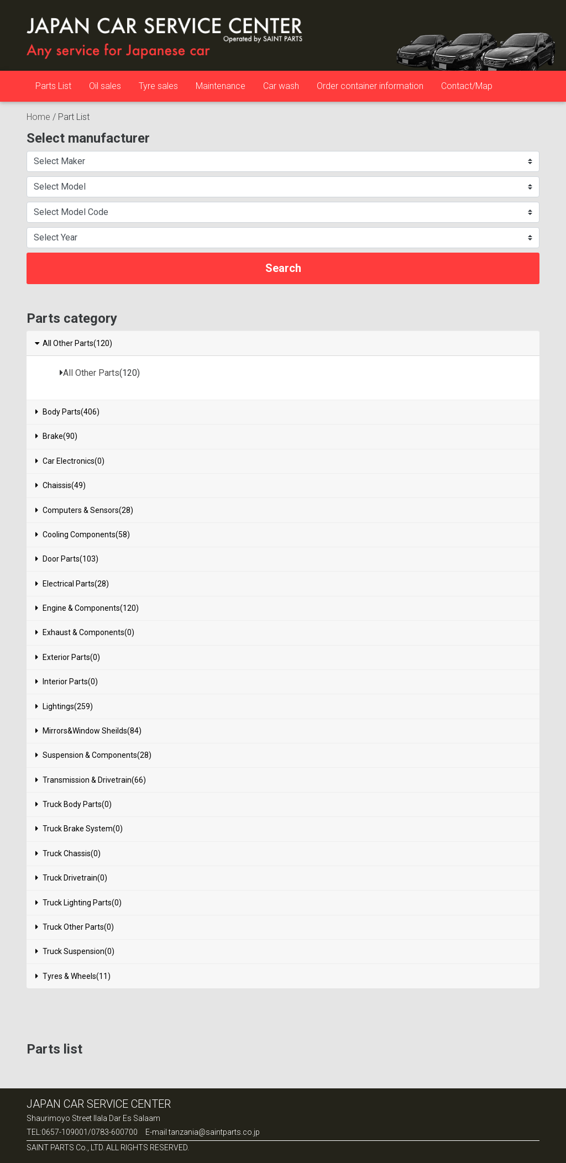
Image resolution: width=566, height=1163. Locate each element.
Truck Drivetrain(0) (71, 877)
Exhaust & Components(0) (84, 632)
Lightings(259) (64, 706)
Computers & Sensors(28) (84, 510)
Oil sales (105, 86)
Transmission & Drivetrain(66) (90, 780)
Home (38, 117)
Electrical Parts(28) (72, 583)
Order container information (370, 86)
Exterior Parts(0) (67, 657)
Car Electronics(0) (69, 461)
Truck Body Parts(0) (73, 804)
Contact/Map (466, 86)
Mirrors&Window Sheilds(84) (88, 730)
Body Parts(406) (67, 411)
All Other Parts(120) (73, 343)
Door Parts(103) (66, 558)
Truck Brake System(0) (79, 828)
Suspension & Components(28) (93, 755)
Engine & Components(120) (87, 608)
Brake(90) (56, 436)
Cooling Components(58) (82, 534)
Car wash (281, 86)
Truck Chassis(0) (68, 853)
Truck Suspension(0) (74, 951)
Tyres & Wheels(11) (73, 976)
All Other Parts (91, 373)
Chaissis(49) (60, 485)
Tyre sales (158, 86)
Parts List (53, 86)
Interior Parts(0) (66, 681)
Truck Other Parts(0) (74, 927)
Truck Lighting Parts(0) (78, 902)
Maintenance (220, 86)
